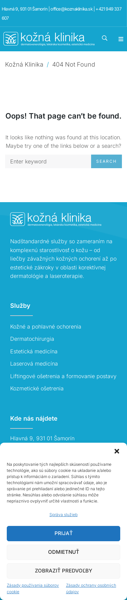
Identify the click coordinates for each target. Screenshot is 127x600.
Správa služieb (63, 514)
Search (106, 161)
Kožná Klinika (24, 64)
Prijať (64, 533)
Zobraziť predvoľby (63, 570)
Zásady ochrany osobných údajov (91, 588)
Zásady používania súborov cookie (33, 588)
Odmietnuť (63, 552)
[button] (116, 451)
